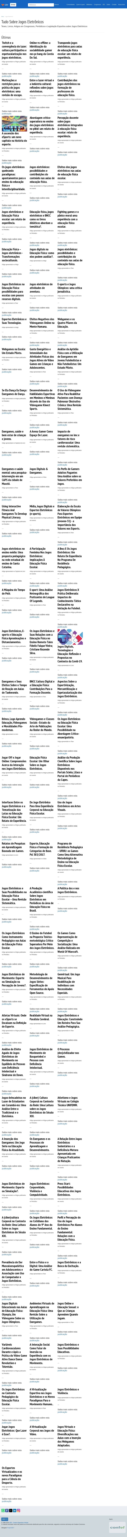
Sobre (108, 4)
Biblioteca (89, 4)
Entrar (13, 5)
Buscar (57, 4)
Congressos (97, 4)
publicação (6, 76)
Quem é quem (80, 4)
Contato (114, 4)
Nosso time (121, 4)
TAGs (2, 16)
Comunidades (71, 4)
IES (104, 4)
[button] (3, 1510)
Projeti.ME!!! (10, 1528)
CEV (4, 1519)
